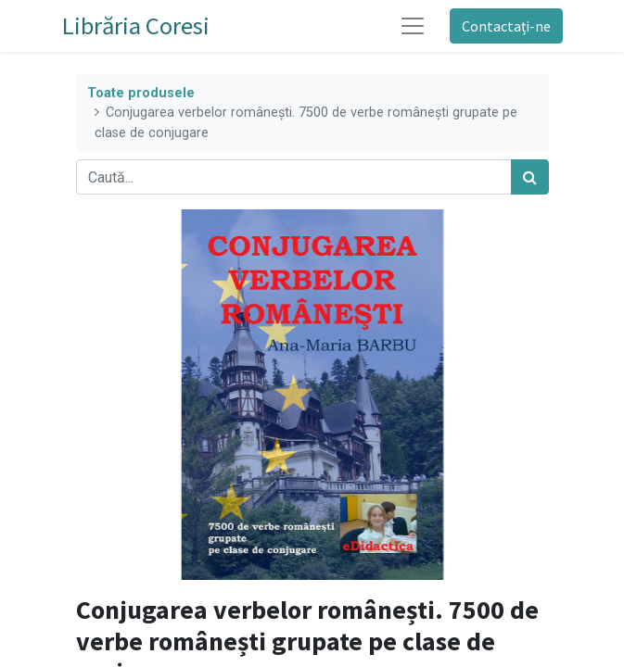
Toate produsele (141, 93)
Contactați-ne (506, 26)
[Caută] (530, 177)
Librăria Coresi (136, 25)
